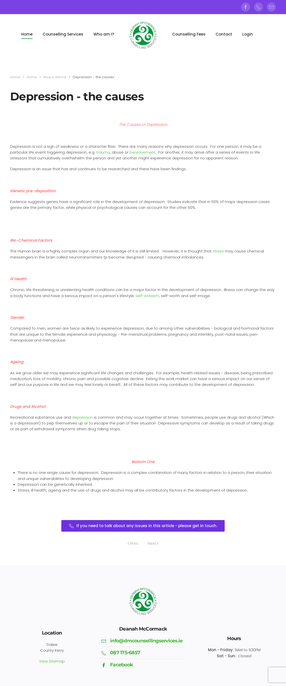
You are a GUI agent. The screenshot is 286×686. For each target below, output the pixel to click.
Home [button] (27, 34)
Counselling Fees (188, 34)
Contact (224, 34)
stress (218, 251)
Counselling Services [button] (63, 34)
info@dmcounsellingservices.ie (146, 640)
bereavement (142, 152)
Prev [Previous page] (132, 543)
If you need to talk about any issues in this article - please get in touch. (143, 525)
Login (247, 34)
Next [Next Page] (153, 543)
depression (82, 417)
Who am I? (103, 34)
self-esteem (147, 295)
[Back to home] (143, 35)
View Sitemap (52, 660)
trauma (103, 152)
